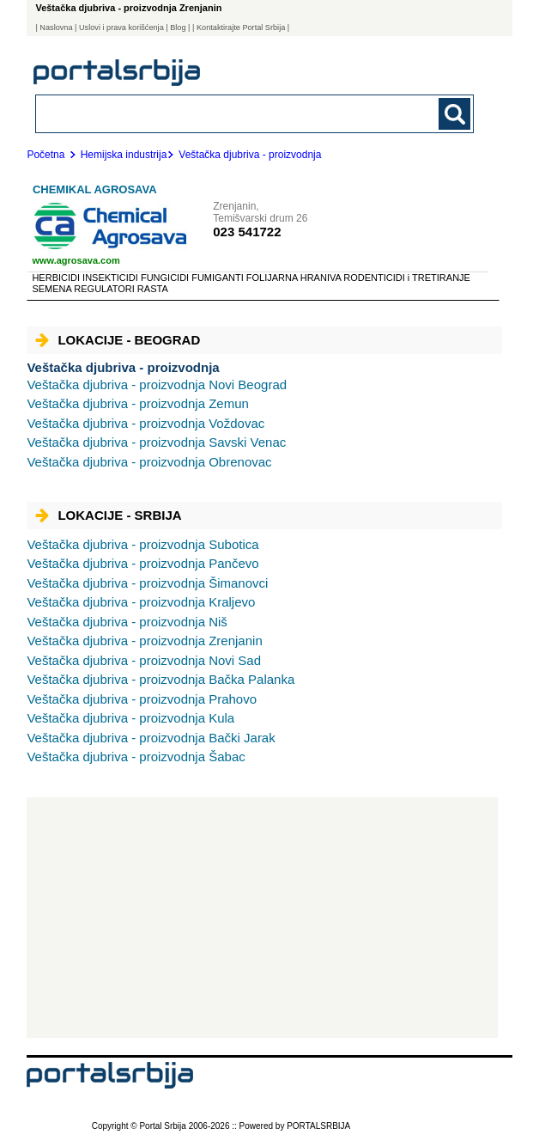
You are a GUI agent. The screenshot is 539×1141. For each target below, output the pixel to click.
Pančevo (142, 563)
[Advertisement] (262, 917)
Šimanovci (147, 583)
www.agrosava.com (75, 260)
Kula (130, 718)
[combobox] (212, 113)
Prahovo (142, 699)
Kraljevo (141, 602)
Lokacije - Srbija (108, 515)
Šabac (136, 756)
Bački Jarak (151, 737)
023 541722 (247, 231)
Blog (177, 27)
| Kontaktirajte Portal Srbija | (240, 27)
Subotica (142, 544)
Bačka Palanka (160, 679)
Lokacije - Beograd (117, 340)
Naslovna (55, 27)
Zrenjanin (144, 640)
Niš (127, 621)
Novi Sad (144, 660)
